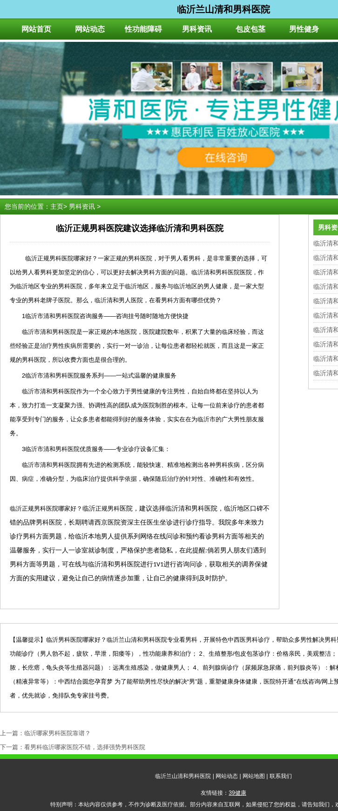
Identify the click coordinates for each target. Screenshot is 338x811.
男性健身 (304, 29)
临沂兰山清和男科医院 (183, 776)
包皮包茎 (250, 29)
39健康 (237, 793)
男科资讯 (197, 29)
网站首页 (36, 29)
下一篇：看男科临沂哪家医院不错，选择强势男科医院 (72, 747)
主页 (56, 206)
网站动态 (90, 29)
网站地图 (254, 776)
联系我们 (281, 776)
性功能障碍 (143, 29)
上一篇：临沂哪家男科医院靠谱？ (45, 733)
